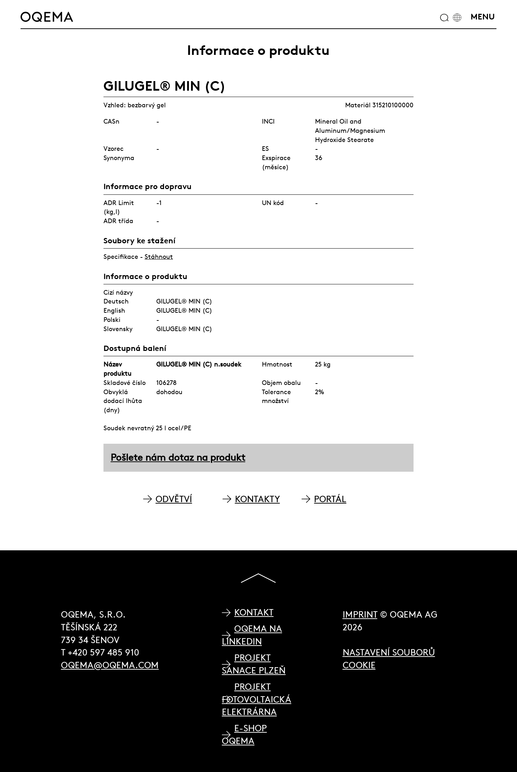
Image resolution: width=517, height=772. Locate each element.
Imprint (360, 614)
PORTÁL (330, 499)
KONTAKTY (257, 499)
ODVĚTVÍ (174, 499)
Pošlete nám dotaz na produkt (178, 457)
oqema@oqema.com (110, 665)
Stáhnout (159, 256)
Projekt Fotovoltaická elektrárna (256, 699)
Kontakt (254, 612)
